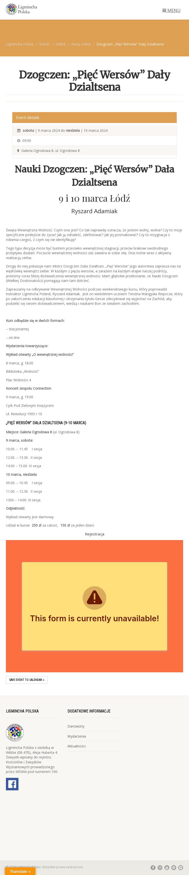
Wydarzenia (76, 736)
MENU (171, 10)
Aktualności (76, 746)
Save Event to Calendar (27, 680)
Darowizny (75, 726)
